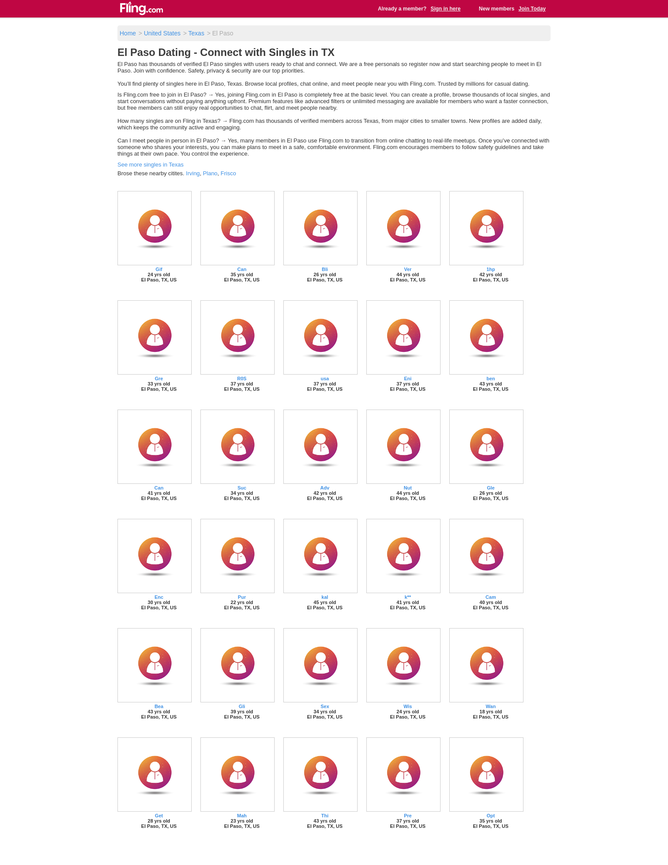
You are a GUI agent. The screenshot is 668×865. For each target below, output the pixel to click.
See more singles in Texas (150, 164)
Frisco (228, 173)
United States (162, 33)
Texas (196, 33)
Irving (193, 173)
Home (128, 33)
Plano (210, 173)
